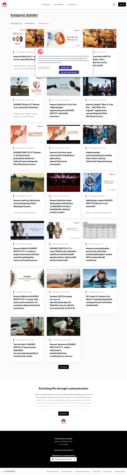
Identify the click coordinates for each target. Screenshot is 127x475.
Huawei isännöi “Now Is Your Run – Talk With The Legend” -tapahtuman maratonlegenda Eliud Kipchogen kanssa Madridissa (99, 112)
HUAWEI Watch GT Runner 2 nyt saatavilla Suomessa (26, 106)
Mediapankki (58, 4)
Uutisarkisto (46, 4)
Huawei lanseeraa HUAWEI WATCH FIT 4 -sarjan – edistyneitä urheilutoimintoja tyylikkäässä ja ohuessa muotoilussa (63, 351)
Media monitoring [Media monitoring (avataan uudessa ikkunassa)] (53, 471)
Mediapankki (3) (30, 23)
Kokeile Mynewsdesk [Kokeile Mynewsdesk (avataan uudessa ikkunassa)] (82, 471)
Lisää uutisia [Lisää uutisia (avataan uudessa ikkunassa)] (107, 471)
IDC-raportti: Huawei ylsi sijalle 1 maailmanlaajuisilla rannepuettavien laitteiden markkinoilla (99, 301)
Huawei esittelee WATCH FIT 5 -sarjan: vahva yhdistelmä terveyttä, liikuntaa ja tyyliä (98, 61)
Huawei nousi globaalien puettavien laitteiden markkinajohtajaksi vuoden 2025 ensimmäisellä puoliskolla (99, 254)
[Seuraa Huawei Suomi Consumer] (122, 4)
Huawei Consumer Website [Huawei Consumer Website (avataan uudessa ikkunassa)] (63, 450)
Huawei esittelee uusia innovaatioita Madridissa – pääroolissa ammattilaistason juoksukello (63, 158)
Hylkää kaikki (65, 67)
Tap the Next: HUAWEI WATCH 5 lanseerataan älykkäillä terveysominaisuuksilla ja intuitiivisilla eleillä (25, 350)
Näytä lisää (63, 367)
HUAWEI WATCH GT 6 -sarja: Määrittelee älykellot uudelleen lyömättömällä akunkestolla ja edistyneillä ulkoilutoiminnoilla (63, 254)
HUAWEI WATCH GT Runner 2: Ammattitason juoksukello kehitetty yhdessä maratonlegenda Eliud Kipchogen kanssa (27, 158)
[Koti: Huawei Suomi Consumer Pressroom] (4, 4)
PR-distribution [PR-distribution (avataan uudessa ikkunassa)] (67, 471)
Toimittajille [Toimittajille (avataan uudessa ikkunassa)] (97, 471)
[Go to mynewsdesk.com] (9, 471)
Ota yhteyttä (72, 4)
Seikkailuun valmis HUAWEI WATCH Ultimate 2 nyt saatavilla (99, 203)
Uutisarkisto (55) (16, 23)
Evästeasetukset (43, 67)
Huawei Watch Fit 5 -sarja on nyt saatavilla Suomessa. (26, 58)
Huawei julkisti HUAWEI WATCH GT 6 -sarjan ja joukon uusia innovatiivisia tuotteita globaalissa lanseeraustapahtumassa (26, 254)
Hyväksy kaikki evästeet (69, 72)
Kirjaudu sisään (120, 471)
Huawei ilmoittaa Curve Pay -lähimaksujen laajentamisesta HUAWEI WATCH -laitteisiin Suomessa (63, 110)
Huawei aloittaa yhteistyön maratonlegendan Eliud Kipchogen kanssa (26, 203)
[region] (64, 62)
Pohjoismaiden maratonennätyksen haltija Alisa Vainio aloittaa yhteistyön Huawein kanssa (99, 157)
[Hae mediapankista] (114, 4)
